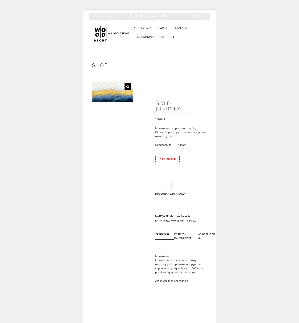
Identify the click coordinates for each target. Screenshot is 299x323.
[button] (128, 86)
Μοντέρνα (177, 220)
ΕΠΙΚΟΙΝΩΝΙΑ (145, 36)
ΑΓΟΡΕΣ (162, 28)
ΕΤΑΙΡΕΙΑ (181, 28)
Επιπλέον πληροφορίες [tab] (182, 236)
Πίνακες (191, 220)
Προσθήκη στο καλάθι (170, 193)
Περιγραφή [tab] (162, 234)
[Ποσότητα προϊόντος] (165, 186)
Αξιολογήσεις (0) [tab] (206, 236)
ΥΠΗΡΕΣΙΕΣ (141, 28)
